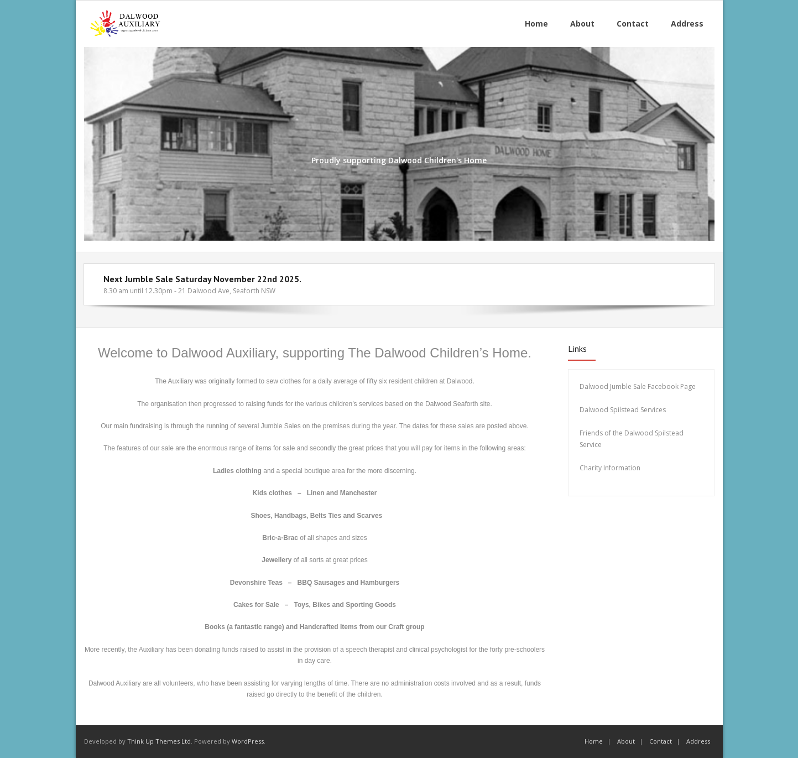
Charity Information (611, 468)
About (626, 741)
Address (698, 741)
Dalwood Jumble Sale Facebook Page (638, 386)
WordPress (248, 741)
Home (594, 741)
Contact (660, 741)
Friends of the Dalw (610, 433)
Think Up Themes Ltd (159, 741)
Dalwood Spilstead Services (623, 409)
